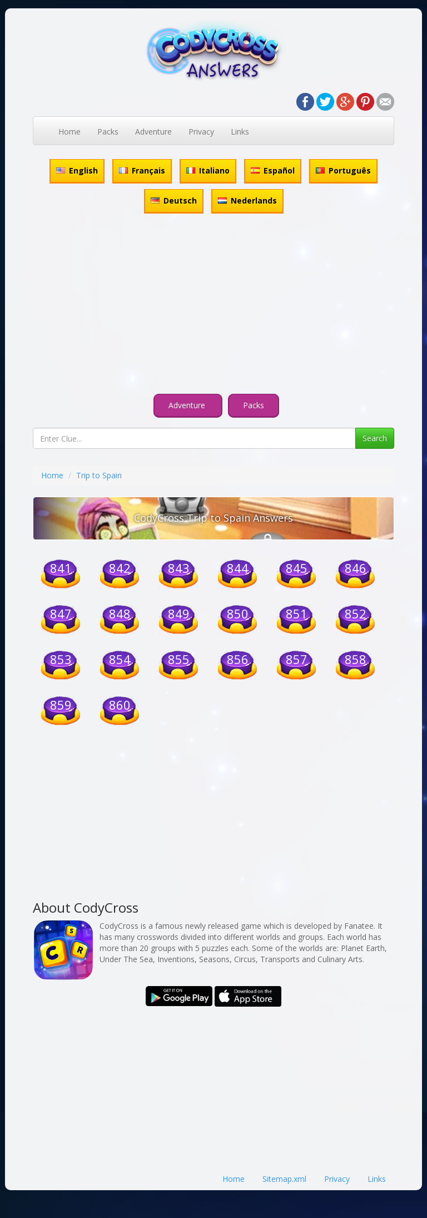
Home (69, 131)
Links (240, 131)
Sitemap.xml (284, 1179)
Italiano (208, 170)
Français (142, 170)
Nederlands (247, 200)
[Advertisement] (213, 305)
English (77, 170)
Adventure (153, 131)
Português (343, 170)
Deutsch (174, 200)
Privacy (201, 131)
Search (375, 438)
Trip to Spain (99, 475)
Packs (107, 131)
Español (273, 170)
